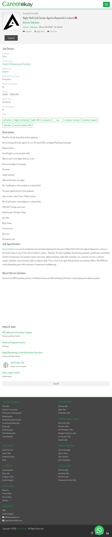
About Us (5, 490)
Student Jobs (63, 440)
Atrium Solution (31, 22)
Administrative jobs (8, 433)
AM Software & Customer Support (17, 332)
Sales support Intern (11, 372)
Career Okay (22, 528)
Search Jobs (6, 453)
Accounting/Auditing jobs (11, 423)
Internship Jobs (63, 473)
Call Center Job (17, 362)
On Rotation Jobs (64, 413)
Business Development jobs (11, 420)
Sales (4, 56)
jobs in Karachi (63, 456)
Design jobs (6, 426)
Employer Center (8, 477)
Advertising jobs (7, 430)
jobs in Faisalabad (64, 460)
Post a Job (5, 473)
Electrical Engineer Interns (13, 342)
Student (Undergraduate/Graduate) (16, 64)
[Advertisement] (56, 303)
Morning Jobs (63, 406)
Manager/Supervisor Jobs (67, 433)
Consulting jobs (7, 436)
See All (56, 383)
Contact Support (8, 480)
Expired (11, 37)
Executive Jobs (63, 426)
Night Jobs (62, 409)
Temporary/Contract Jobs (67, 480)
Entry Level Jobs (64, 423)
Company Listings (8, 456)
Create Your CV (7, 450)
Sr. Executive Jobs (64, 436)
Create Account (7, 470)
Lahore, (26, 27)
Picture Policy (7, 497)
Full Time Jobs (63, 470)
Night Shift (40, 31)
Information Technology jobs (12, 413)
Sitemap (5, 500)
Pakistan (33, 27)
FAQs (4, 510)
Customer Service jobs (10, 409)
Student (29, 31)
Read (4, 460)
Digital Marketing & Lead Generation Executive (22, 352)
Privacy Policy (7, 493)
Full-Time (53, 31)
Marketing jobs (7, 416)
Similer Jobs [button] (9, 327)
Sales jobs (5, 406)
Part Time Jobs (63, 477)
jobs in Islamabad (64, 450)
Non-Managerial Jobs (65, 429)
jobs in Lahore (63, 453)
